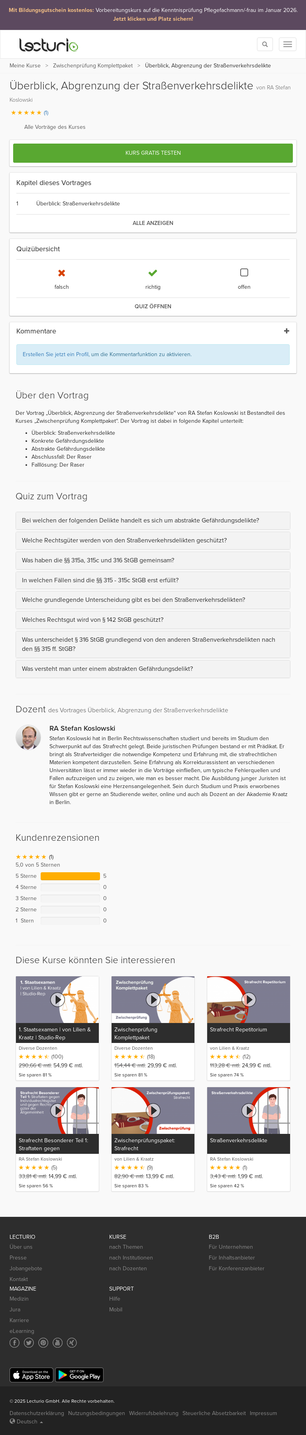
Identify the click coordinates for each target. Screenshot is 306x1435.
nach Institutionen (131, 1257)
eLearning (22, 1331)
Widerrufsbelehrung (153, 1413)
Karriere (19, 1320)
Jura (15, 1309)
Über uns (21, 1247)
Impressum (263, 1413)
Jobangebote (26, 1268)
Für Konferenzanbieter (237, 1268)
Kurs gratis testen (153, 153)
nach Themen (126, 1247)
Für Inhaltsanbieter (232, 1257)
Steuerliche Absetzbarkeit (214, 1413)
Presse (18, 1257)
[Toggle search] (265, 44)
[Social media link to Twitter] (29, 1343)
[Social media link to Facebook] (15, 1343)
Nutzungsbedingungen (96, 1413)
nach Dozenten (128, 1268)
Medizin (19, 1298)
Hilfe (114, 1298)
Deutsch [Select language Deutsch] (26, 1421)
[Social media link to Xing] (72, 1343)
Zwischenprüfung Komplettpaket (93, 65)
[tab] (153, 520)
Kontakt (19, 1279)
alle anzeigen (153, 223)
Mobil (115, 1309)
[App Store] (31, 1375)
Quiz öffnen (153, 306)
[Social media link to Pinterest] (43, 1343)
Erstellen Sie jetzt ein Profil (55, 354)
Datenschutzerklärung (37, 1413)
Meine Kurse (25, 65)
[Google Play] (79, 1375)
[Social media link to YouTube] (58, 1343)
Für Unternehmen (231, 1247)
